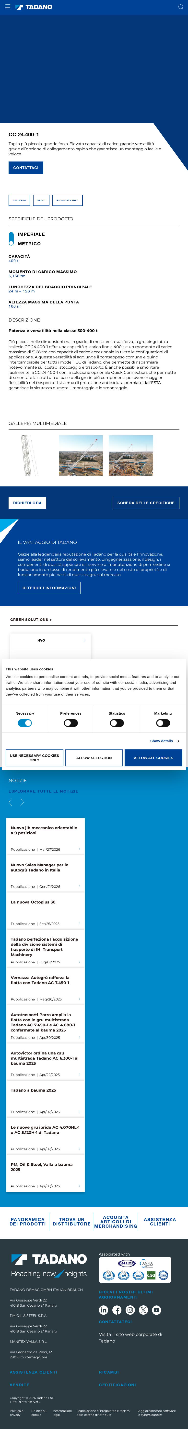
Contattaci (26, 167)
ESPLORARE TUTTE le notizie (44, 791)
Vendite (19, 1384)
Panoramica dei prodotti (28, 1221)
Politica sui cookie (39, 1413)
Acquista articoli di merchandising (116, 1221)
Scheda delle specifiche (146, 503)
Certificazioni (117, 1384)
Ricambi (109, 1372)
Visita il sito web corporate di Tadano (130, 1338)
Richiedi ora (27, 503)
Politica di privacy (17, 1413)
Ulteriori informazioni (49, 588)
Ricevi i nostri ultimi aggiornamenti (126, 1294)
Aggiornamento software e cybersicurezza (157, 1413)
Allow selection (94, 758)
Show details (161, 741)
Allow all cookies (153, 758)
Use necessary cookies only (34, 758)
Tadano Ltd (45, 1398)
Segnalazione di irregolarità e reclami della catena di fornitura (103, 1413)
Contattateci (115, 1322)
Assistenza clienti (160, 1221)
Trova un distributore (72, 1221)
